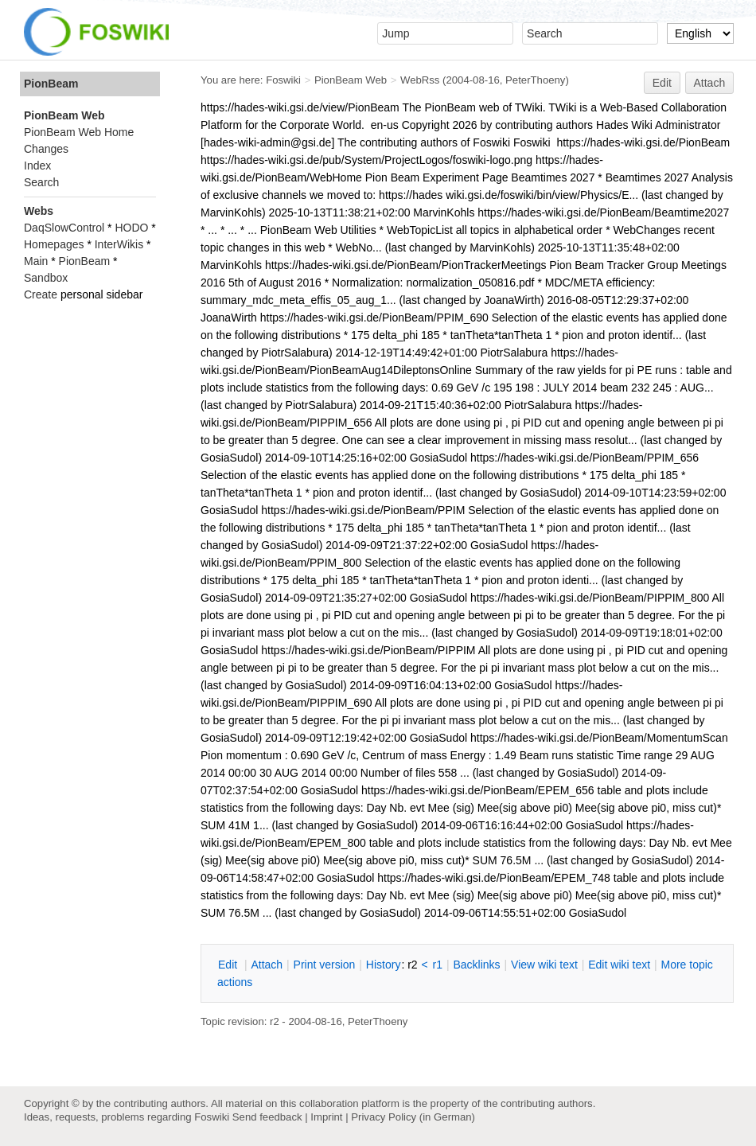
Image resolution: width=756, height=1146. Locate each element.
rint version (325, 964)
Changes (46, 148)
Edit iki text (619, 964)
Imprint (326, 1117)
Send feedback (267, 1117)
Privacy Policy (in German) (413, 1117)
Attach (710, 82)
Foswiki (283, 80)
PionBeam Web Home (79, 132)
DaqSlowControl (64, 227)
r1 (437, 964)
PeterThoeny (535, 80)
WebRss (419, 80)
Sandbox (46, 277)
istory (383, 964)
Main (36, 261)
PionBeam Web (350, 80)
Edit (662, 82)
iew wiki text (544, 964)
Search (41, 182)
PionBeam (51, 83)
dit (229, 964)
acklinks (476, 964)
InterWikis (119, 244)
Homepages (54, 244)
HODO (131, 227)
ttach (267, 964)
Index (37, 165)
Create (40, 294)
